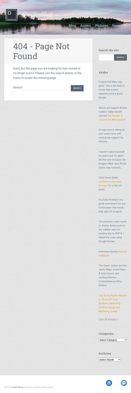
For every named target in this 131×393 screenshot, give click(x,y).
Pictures (101, 25)
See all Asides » (109, 319)
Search (17, 87)
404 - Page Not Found (41, 51)
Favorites (119, 25)
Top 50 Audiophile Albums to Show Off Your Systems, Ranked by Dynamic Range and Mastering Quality (113, 303)
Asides (85, 25)
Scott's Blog (17, 387)
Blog (72, 25)
